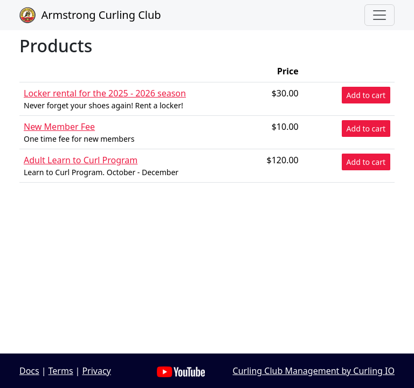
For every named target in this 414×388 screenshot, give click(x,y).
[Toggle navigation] (379, 15)
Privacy (96, 371)
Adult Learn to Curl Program (80, 160)
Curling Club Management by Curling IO (314, 371)
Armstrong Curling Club (90, 15)
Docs (29, 371)
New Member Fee (59, 127)
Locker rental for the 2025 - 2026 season (105, 93)
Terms (61, 371)
